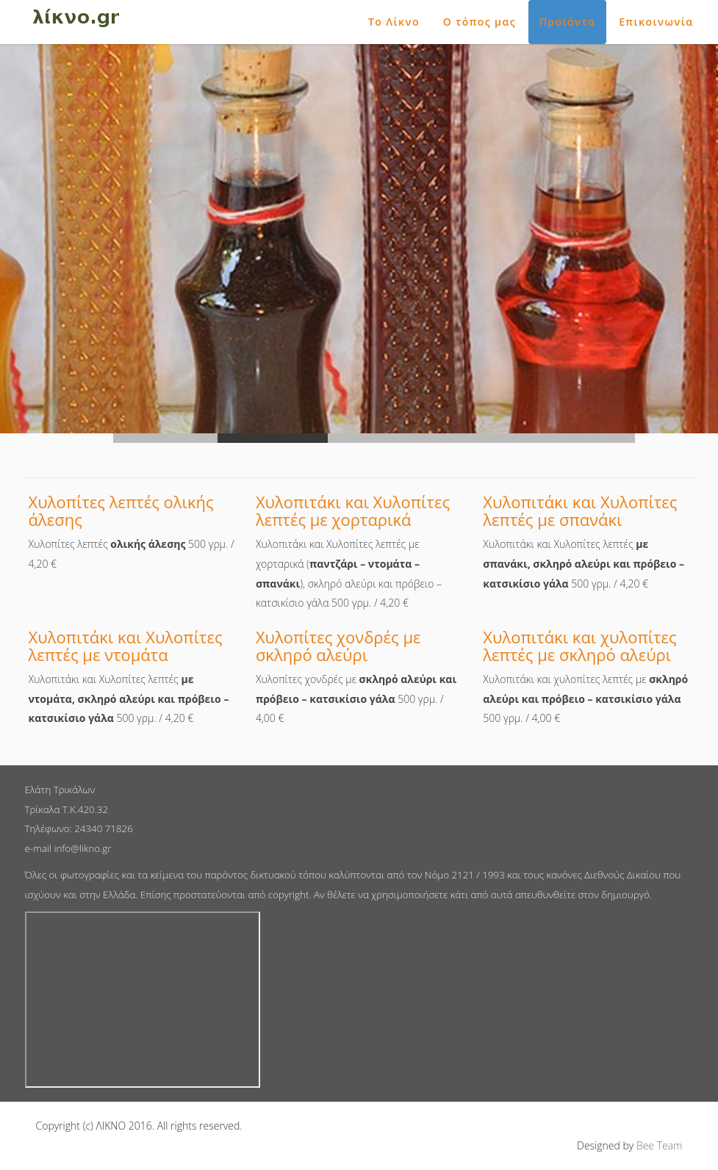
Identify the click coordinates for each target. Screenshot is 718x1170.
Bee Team (659, 1145)
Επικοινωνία (656, 22)
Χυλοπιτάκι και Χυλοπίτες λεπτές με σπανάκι (580, 510)
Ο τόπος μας (479, 22)
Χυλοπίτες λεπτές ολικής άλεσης (121, 510)
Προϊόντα (567, 22)
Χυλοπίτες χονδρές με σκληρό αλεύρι (338, 645)
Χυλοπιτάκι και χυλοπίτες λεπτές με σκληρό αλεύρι (579, 645)
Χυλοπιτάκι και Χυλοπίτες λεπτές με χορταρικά (353, 510)
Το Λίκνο (394, 22)
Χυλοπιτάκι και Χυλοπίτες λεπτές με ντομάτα (126, 645)
